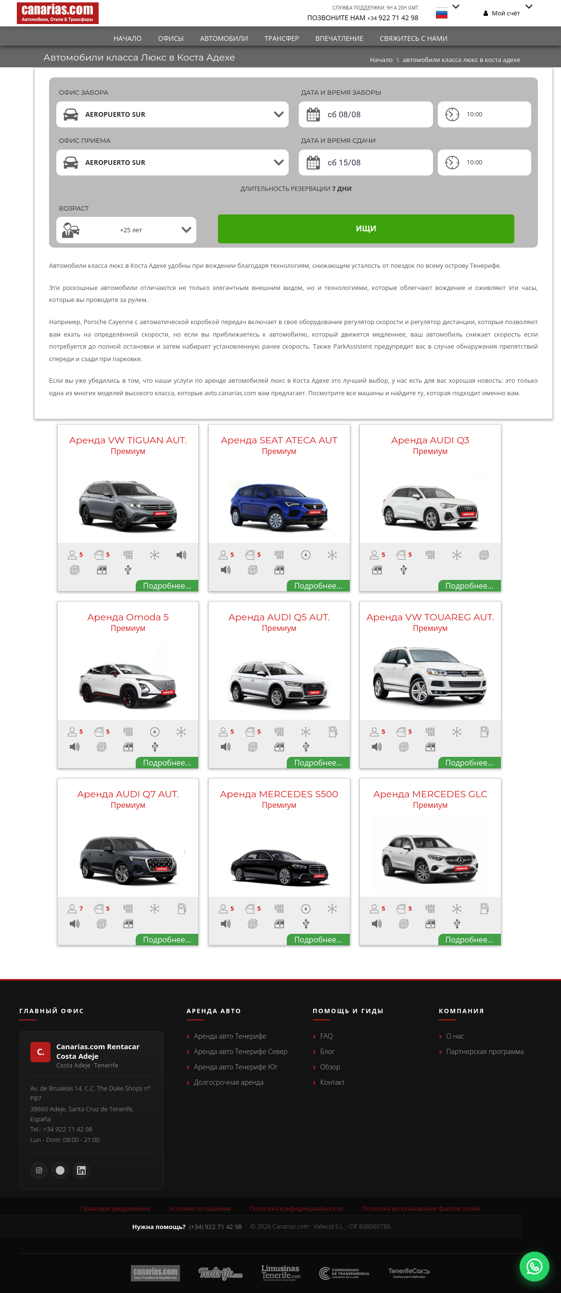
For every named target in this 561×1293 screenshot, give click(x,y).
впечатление (340, 38)
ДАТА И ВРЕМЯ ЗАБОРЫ (341, 92)
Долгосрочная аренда (228, 1082)
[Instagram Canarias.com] (39, 1170)
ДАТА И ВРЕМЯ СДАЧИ (338, 140)
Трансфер (282, 38)
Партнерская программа (485, 1051)
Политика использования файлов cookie (421, 1209)
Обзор (330, 1066)
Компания (461, 1011)
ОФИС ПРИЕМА (85, 140)
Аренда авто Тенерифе (230, 1036)
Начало (127, 38)
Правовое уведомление (116, 1209)
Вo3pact (74, 208)
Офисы (171, 38)
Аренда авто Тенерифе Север (240, 1051)
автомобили (224, 38)
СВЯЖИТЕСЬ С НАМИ (413, 38)
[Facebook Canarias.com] (60, 1170)
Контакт (332, 1082)
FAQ (326, 1036)
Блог (327, 1051)
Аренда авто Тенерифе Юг (236, 1066)
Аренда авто (214, 1011)
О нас (455, 1036)
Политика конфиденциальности (296, 1209)
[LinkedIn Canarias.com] (81, 1170)
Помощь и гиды (348, 1011)
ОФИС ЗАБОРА (83, 92)
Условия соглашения (200, 1209)
